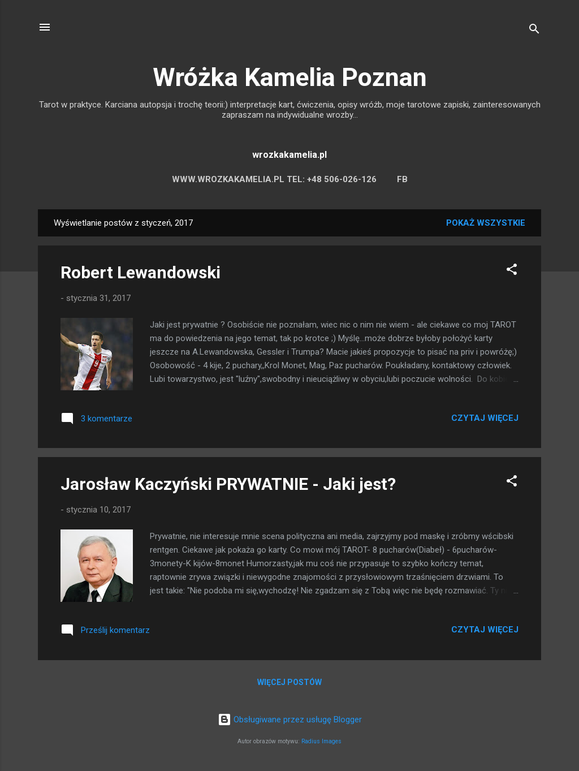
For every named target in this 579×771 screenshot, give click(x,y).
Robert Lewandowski (141, 272)
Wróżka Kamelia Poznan (290, 77)
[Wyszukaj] (534, 31)
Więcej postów (289, 682)
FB (402, 179)
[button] (511, 271)
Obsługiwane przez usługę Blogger (290, 719)
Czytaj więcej (484, 418)
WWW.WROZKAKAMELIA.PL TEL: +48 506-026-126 (274, 179)
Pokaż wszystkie (485, 223)
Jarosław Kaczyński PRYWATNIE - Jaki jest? (228, 484)
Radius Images (321, 741)
